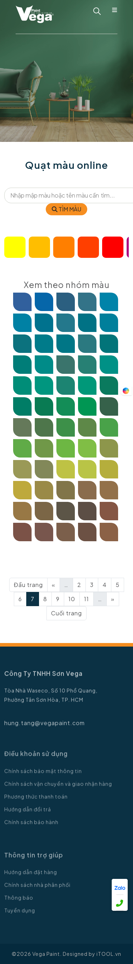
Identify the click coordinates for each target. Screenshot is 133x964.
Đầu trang (28, 584)
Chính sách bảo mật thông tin (43, 774)
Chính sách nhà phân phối (37, 888)
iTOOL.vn (108, 954)
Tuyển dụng (19, 914)
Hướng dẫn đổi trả (27, 812)
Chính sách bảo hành (31, 825)
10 (71, 599)
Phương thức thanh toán (36, 800)
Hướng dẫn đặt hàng (30, 875)
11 (86, 599)
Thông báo (18, 901)
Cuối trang (66, 613)
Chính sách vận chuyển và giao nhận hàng (58, 787)
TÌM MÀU (66, 209)
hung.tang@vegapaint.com (44, 726)
